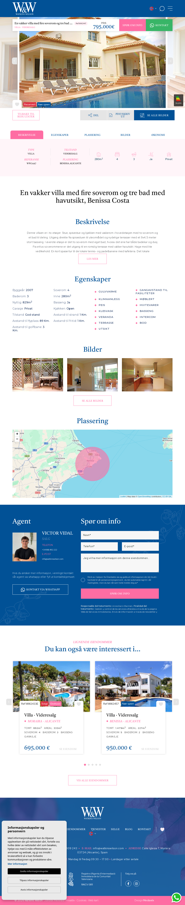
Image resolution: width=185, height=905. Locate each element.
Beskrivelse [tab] (27, 135)
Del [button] (93, 115)
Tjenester (98, 829)
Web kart (93, 900)
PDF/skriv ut (119, 115)
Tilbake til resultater (26, 115)
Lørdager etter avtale (125, 859)
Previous (14, 61)
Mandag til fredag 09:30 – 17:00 (88, 859)
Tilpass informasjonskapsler (34, 880)
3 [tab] (92, 765)
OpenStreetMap (144, 496)
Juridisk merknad (54, 900)
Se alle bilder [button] (92, 401)
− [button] (17, 439)
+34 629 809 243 (65, 848)
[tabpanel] (51, 710)
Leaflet (123, 496)
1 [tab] (85, 765)
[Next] (176, 702)
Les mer (92, 259)
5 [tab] (100, 765)
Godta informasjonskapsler (34, 871)
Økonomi (158, 135)
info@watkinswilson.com (52, 559)
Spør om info (132, 25)
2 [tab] (89, 765)
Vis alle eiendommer (93, 780)
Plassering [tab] (92, 135)
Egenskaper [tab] (59, 135)
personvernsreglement (112, 580)
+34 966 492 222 (49, 549)
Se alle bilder (154, 115)
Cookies (82, 900)
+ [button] (17, 434)
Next (170, 61)
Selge (115, 829)
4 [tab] (96, 765)
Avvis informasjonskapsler (34, 889)
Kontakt (159, 25)
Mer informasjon (17, 863)
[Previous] (9, 702)
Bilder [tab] (125, 135)
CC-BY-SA (166, 496)
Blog (129, 829)
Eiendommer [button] (75, 829)
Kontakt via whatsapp (40, 589)
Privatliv (70, 900)
